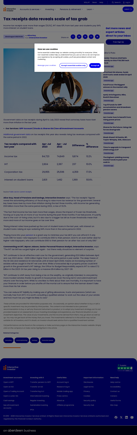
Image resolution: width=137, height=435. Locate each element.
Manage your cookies (47, 65)
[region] (69, 58)
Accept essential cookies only (73, 65)
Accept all (95, 65)
